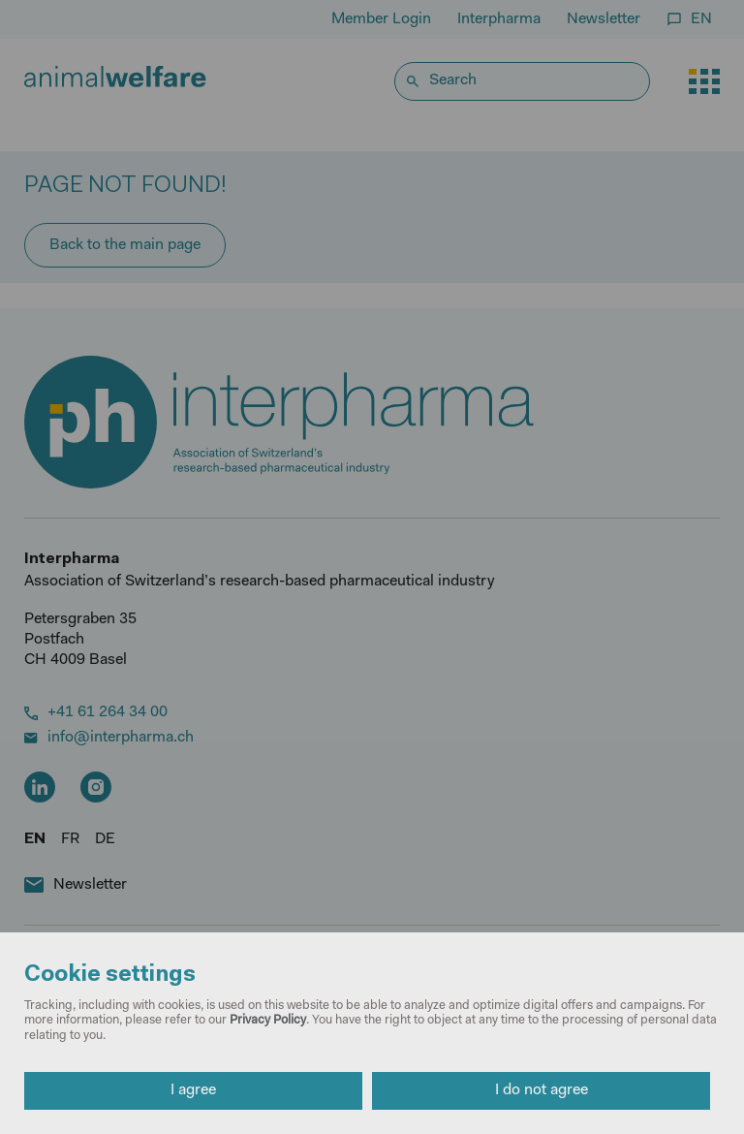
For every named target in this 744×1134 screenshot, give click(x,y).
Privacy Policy (268, 1020)
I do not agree (541, 1090)
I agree (193, 1090)
